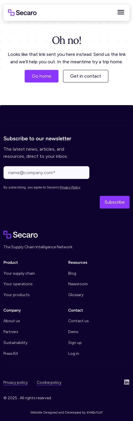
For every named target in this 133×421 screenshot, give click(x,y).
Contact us (78, 320)
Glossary (75, 294)
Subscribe (115, 202)
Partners (10, 331)
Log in (73, 353)
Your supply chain (19, 273)
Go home (41, 76)
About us (11, 320)
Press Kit (10, 353)
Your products (16, 294)
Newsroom (78, 284)
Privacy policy (15, 382)
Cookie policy (49, 382)
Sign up (75, 342)
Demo (73, 331)
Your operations (17, 284)
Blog (72, 273)
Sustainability (15, 342)
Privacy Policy (70, 187)
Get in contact (85, 76)
